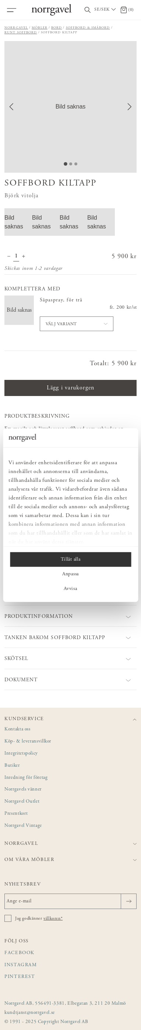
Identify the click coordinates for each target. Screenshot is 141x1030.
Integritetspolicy (21, 753)
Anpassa (70, 574)
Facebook (19, 953)
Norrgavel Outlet (21, 801)
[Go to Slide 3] (75, 163)
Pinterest (19, 977)
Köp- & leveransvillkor (27, 741)
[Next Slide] (130, 107)
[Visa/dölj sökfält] (87, 10)
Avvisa (70, 588)
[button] (70, 107)
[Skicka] (129, 901)
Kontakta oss (17, 729)
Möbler (39, 27)
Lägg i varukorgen (70, 388)
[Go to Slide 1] (65, 164)
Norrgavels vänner (23, 789)
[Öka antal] (23, 257)
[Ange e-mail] (70, 901)
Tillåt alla (70, 559)
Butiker (12, 765)
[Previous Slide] (11, 107)
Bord (56, 27)
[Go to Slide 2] (70, 163)
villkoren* (53, 918)
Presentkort (16, 813)
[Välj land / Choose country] (105, 10)
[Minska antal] (8, 257)
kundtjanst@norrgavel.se (29, 1013)
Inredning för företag (25, 778)
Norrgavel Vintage (23, 826)
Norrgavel (16, 27)
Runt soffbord (20, 32)
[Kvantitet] (16, 257)
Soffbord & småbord (88, 27)
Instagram (20, 965)
